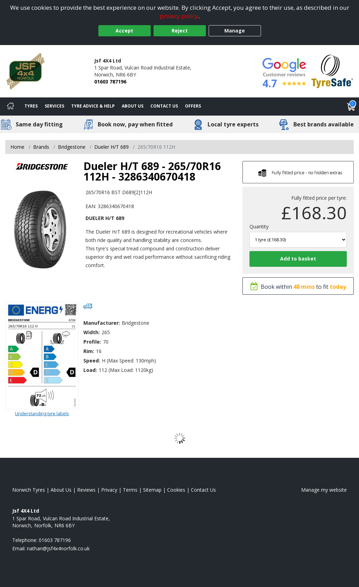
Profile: (92, 341)
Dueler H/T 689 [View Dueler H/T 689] (111, 147)
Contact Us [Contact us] (164, 106)
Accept (124, 30)
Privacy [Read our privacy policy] (109, 489)
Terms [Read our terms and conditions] (130, 489)
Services (54, 106)
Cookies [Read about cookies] (176, 489)
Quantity (259, 226)
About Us (132, 106)
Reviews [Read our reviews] (86, 489)
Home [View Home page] (17, 147)
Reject (180, 30)
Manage (234, 30)
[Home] (10, 106)
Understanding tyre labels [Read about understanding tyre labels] (42, 413)
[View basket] (351, 106)
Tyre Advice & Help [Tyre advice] (93, 106)
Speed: (91, 360)
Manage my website (324, 489)
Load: (90, 370)
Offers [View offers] (193, 106)
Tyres (31, 106)
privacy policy (179, 16)
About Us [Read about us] (61, 489)
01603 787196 (110, 81)
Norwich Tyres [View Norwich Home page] (28, 489)
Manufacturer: (101, 323)
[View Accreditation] (332, 70)
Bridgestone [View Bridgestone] (71, 147)
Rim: (88, 351)
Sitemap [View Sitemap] (152, 489)
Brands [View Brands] (41, 147)
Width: (91, 332)
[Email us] (58, 548)
